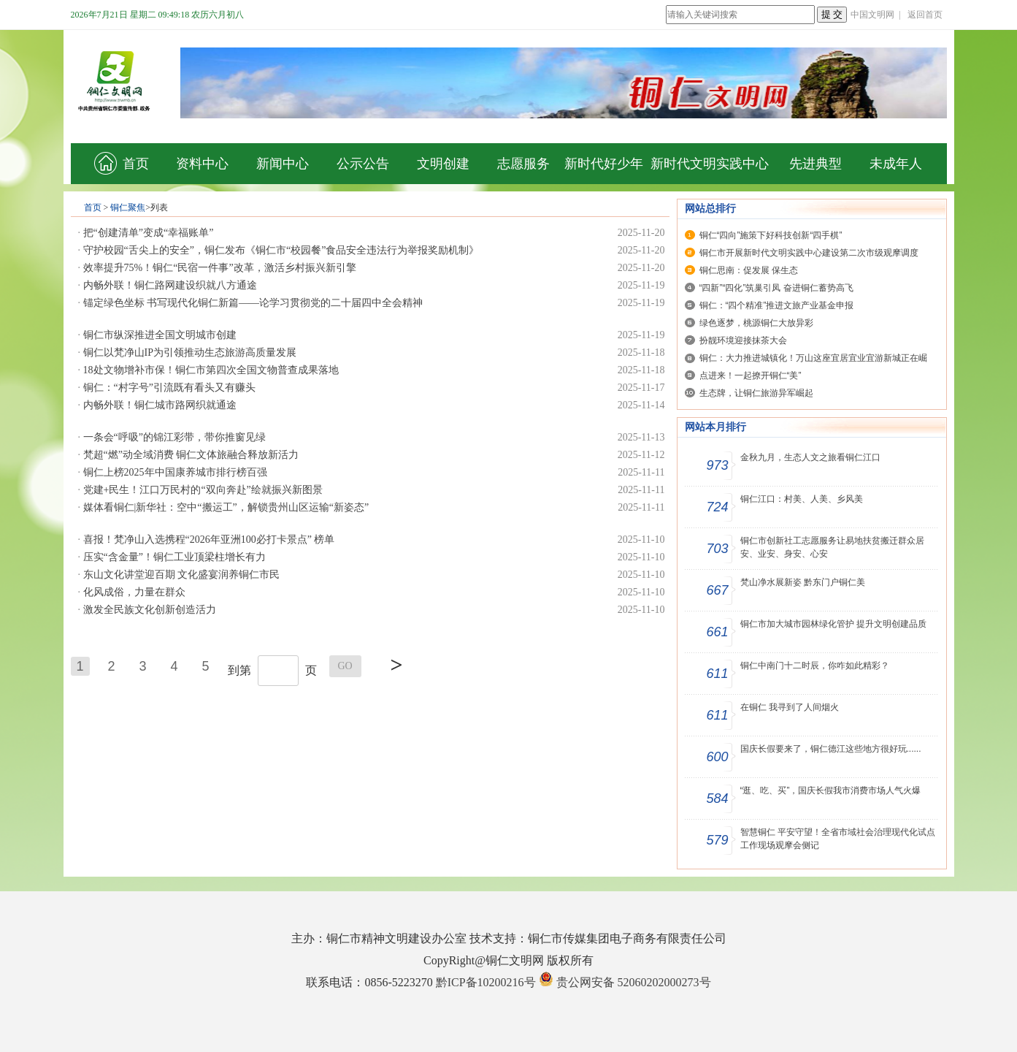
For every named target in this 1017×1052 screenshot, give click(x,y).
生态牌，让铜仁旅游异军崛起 (756, 393)
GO (344, 665)
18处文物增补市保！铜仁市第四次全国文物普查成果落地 (211, 370)
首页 (121, 163)
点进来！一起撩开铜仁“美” (750, 375)
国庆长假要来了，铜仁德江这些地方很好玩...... (830, 749)
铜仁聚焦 (127, 207)
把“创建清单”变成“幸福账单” (148, 232)
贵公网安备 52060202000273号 (633, 982)
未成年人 (896, 163)
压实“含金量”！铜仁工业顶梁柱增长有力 (174, 557)
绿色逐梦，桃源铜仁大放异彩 (756, 323)
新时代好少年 (603, 163)
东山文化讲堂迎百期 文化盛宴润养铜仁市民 (181, 574)
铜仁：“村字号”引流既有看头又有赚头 (169, 387)
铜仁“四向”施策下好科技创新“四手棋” (771, 235)
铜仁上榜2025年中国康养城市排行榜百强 (175, 472)
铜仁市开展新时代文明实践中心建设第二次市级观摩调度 (808, 253)
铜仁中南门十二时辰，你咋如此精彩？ (814, 665)
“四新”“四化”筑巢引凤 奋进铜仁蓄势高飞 (776, 288)
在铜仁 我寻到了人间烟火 (789, 707)
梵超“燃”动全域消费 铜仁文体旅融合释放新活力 (191, 454)
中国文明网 (872, 14)
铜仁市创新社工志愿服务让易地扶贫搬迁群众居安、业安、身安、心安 (832, 547)
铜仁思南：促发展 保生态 (748, 270)
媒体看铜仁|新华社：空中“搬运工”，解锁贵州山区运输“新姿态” (226, 507)
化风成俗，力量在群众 (134, 592)
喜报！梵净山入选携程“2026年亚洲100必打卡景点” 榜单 (209, 539)
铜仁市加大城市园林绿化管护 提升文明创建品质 (833, 624)
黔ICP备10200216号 (486, 982)
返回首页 (925, 14)
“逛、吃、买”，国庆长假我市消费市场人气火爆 (830, 790)
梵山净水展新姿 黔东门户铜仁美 (802, 582)
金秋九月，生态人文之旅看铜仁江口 (810, 457)
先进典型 (815, 163)
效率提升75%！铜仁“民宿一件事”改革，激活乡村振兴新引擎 (219, 267)
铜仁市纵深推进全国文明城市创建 (160, 334)
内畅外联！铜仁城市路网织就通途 (160, 405)
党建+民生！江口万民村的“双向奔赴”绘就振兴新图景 (203, 489)
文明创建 (443, 163)
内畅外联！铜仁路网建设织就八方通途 (170, 285)
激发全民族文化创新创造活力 (149, 609)
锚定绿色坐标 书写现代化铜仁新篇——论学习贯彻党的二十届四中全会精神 (253, 302)
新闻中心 (282, 163)
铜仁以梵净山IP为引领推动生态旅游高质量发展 (189, 352)
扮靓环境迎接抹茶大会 (743, 340)
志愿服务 (523, 163)
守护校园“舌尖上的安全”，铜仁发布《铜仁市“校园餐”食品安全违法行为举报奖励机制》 (281, 250)
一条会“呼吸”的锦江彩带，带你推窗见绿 (174, 437)
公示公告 (363, 163)
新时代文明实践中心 (710, 163)
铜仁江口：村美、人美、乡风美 (801, 499)
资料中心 (202, 163)
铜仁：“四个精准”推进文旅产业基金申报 (776, 305)
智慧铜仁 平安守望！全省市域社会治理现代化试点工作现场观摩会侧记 (837, 838)
